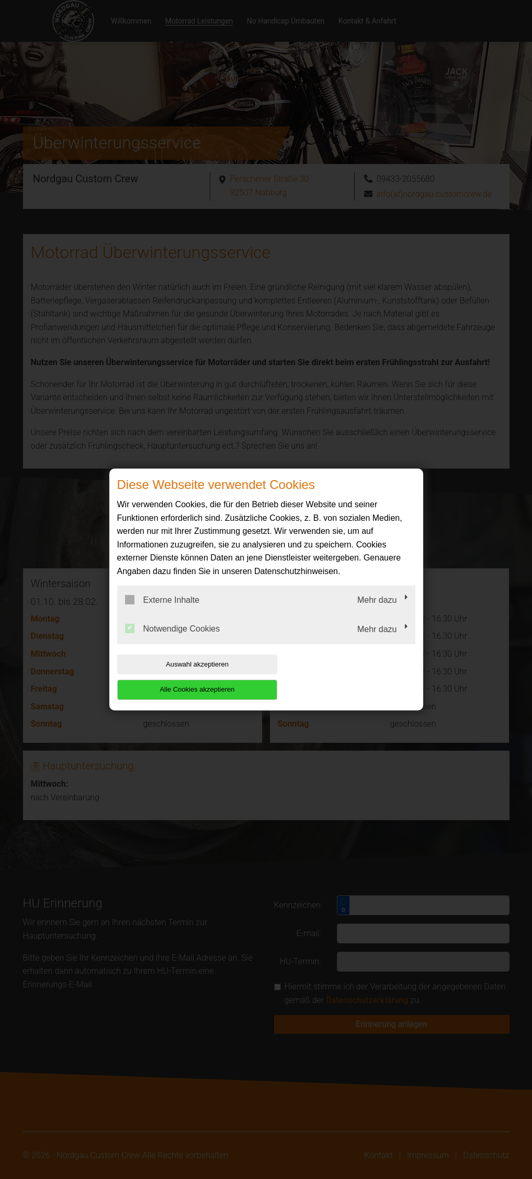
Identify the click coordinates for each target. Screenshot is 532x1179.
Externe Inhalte (162, 612)
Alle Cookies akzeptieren (348, 677)
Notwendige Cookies (172, 641)
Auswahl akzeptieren (184, 677)
